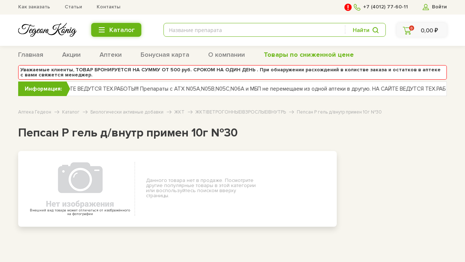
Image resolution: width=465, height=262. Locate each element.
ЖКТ (179, 112)
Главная (30, 55)
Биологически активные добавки (126, 112)
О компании (226, 55)
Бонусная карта (165, 55)
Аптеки (111, 55)
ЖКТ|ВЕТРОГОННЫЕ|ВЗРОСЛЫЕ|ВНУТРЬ (240, 112)
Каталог (71, 112)
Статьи (73, 7)
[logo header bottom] (47, 30)
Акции (71, 55)
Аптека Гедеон (34, 112)
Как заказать (34, 7)
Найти (361, 30)
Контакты (108, 7)
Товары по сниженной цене (309, 55)
